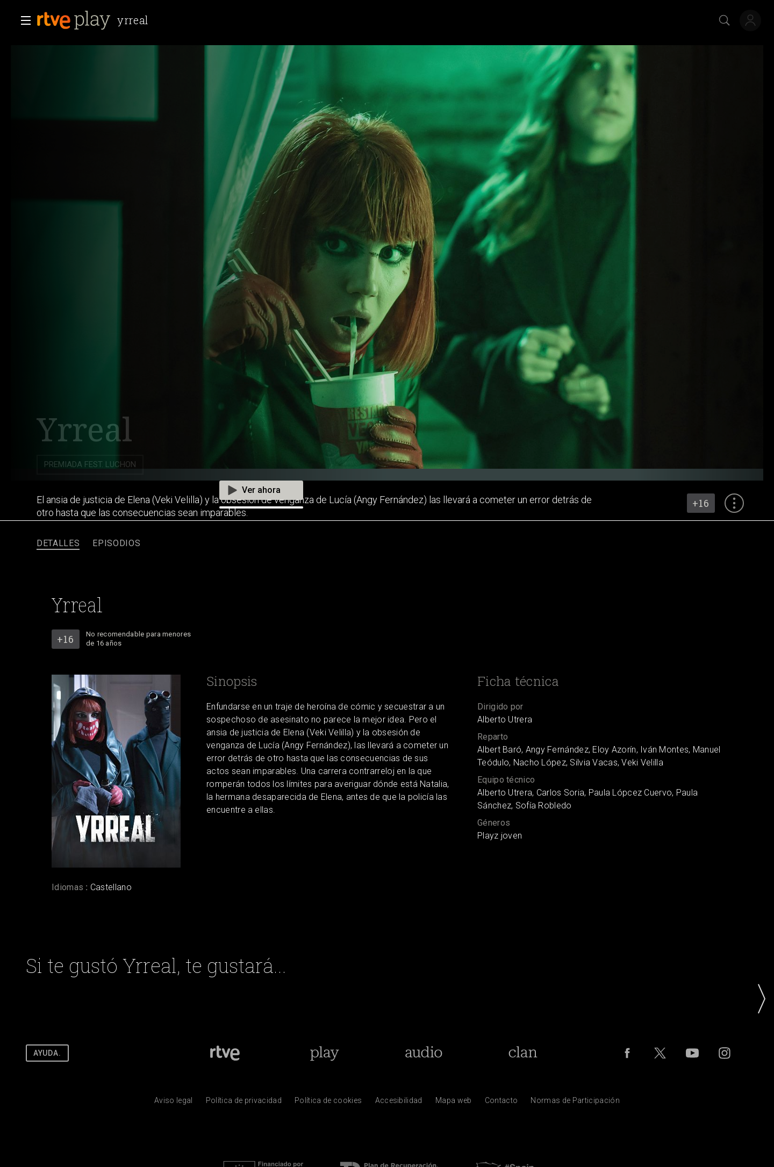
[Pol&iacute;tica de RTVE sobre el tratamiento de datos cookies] (328, 1103)
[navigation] (387, 543)
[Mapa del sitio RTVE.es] (453, 1103)
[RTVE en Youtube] (692, 1053)
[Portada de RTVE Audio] (423, 1053)
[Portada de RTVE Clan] (522, 1053)
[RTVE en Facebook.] (627, 1053)
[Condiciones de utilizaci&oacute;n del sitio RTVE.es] (173, 1103)
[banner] (95, 20)
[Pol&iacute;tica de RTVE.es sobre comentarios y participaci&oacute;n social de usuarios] (575, 1103)
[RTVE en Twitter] (660, 1053)
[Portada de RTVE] (224, 1053)
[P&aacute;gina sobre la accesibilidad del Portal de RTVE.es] (398, 1103)
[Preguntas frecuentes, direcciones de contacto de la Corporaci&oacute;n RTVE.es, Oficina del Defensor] (501, 1103)
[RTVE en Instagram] (724, 1053)
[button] (22, 20)
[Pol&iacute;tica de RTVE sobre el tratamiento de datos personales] (244, 1103)
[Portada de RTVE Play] (324, 1053)
